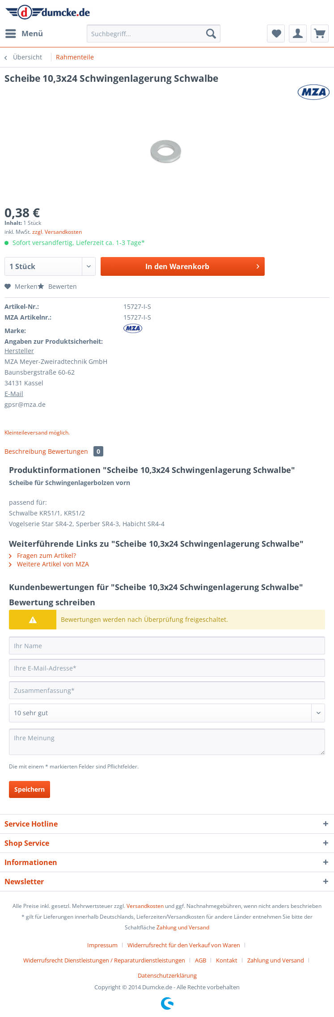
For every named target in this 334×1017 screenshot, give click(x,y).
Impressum (102, 945)
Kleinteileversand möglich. (37, 432)
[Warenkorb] (320, 33)
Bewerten (57, 286)
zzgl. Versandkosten (57, 232)
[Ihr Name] (167, 645)
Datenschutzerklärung (167, 975)
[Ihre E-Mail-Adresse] (167, 668)
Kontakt (226, 960)
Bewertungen (75, 451)
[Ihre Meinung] (167, 742)
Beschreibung (25, 451)
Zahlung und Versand (182, 927)
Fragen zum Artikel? (42, 555)
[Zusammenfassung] (167, 690)
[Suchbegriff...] (153, 33)
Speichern (29, 789)
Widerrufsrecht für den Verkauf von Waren (183, 945)
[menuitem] (23, 33)
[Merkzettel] (276, 33)
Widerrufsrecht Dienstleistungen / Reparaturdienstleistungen (104, 960)
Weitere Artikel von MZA (49, 564)
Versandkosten (145, 906)
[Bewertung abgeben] (167, 713)
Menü (24, 32)
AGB (200, 960)
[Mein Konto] (298, 33)
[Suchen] (211, 33)
